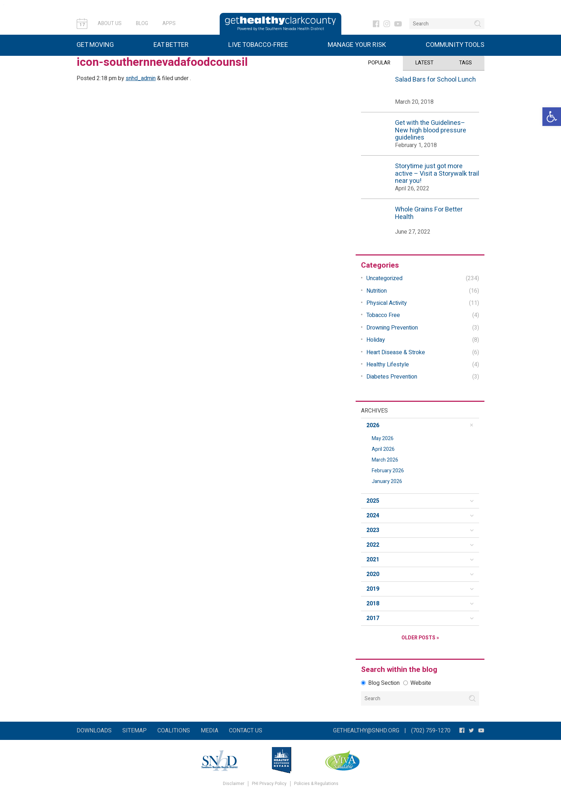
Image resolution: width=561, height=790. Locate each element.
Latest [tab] (424, 63)
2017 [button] (372, 618)
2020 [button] (372, 574)
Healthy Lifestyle (387, 364)
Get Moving (95, 45)
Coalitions (173, 730)
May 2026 (383, 438)
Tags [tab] (465, 63)
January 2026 (387, 481)
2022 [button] (372, 545)
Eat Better (171, 45)
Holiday (375, 340)
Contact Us (245, 730)
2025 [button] (372, 501)
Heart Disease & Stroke (395, 352)
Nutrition (376, 291)
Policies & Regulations (316, 783)
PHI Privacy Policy (269, 783)
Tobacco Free (383, 315)
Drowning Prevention (392, 327)
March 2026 (385, 460)
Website (417, 683)
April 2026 (383, 449)
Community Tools (455, 45)
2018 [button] (372, 603)
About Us (110, 23)
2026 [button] (372, 425)
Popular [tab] (379, 63)
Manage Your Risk (357, 45)
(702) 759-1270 (430, 730)
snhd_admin (141, 78)
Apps (169, 23)
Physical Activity (386, 303)
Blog (142, 23)
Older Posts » (420, 638)
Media (209, 730)
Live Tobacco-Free (258, 45)
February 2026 (388, 470)
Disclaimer (233, 783)
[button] (551, 116)
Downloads (94, 730)
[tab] (420, 425)
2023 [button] (372, 530)
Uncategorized (384, 278)
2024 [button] (372, 515)
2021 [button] (372, 559)
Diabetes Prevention (391, 376)
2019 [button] (372, 589)
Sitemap (134, 730)
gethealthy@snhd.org (366, 730)
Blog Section (380, 683)
